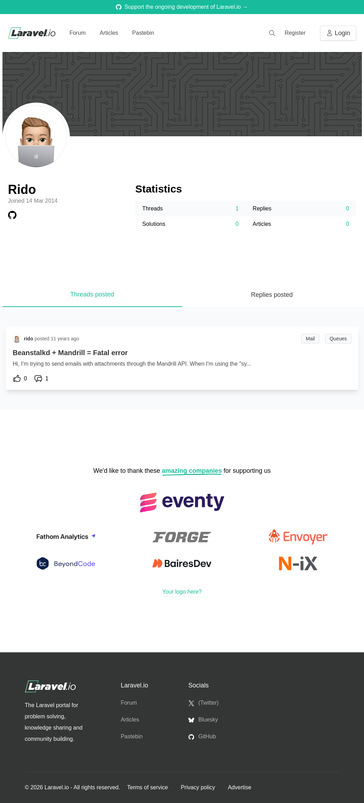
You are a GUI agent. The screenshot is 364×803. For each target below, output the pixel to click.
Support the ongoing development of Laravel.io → (182, 7)
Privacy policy (199, 787)
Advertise (239, 787)
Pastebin (143, 33)
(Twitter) (203, 703)
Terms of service (148, 787)
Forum (78, 33)
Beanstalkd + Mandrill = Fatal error (70, 353)
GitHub (202, 736)
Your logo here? (181, 592)
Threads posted (92, 294)
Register (295, 33)
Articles (109, 33)
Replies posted (272, 294)
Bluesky (203, 720)
